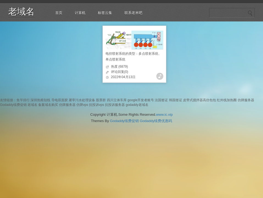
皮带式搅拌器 (193, 100)
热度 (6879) (119, 66)
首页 (58, 13)
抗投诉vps (96, 105)
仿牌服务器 (246, 100)
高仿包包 (209, 100)
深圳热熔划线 (40, 100)
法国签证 (161, 100)
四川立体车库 (117, 100)
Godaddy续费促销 (13, 105)
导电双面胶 (59, 100)
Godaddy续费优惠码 (156, 121)
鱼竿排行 (23, 100)
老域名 (21, 11)
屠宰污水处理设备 (82, 100)
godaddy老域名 (137, 105)
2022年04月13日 (123, 77)
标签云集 (105, 13)
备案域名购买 (48, 105)
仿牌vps (82, 105)
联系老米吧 (133, 13)
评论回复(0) (119, 72)
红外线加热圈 (227, 100)
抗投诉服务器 (115, 105)
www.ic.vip (164, 114)
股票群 (101, 100)
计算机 (80, 13)
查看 (159, 76)
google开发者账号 (141, 100)
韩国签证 (175, 100)
